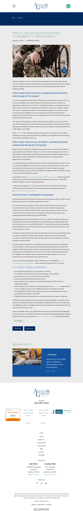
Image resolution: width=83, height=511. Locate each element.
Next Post (29, 328)
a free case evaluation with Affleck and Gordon (42, 177)
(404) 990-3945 (64, 316)
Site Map (41, 455)
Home (41, 436)
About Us (41, 440)
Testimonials (41, 446)
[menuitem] (33, 504)
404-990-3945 (41, 403)
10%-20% (19, 133)
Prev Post (17, 328)
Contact (41, 452)
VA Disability (18, 321)
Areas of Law (41, 443)
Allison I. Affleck (28, 410)
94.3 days (56, 286)
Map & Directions (33, 474)
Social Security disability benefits (25, 191)
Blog (41, 449)
